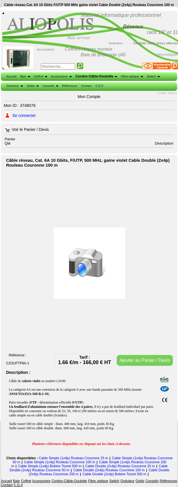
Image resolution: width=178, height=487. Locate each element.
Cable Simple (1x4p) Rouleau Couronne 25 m (73, 458)
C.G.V (98, 86)
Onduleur (14, 86)
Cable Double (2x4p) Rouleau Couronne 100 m (109, 470)
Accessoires (61, 76)
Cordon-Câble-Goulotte (96, 76)
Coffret (40, 76)
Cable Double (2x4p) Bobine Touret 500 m (114, 474)
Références (69, 86)
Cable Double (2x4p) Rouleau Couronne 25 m (120, 466)
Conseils (49, 86)
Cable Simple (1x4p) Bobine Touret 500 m (50, 466)
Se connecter (24, 115)
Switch (153, 76)
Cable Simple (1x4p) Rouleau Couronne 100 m (59, 462)
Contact (86, 86)
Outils (32, 86)
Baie (24, 76)
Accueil (11, 76)
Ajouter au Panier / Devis (145, 360)
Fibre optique (131, 76)
